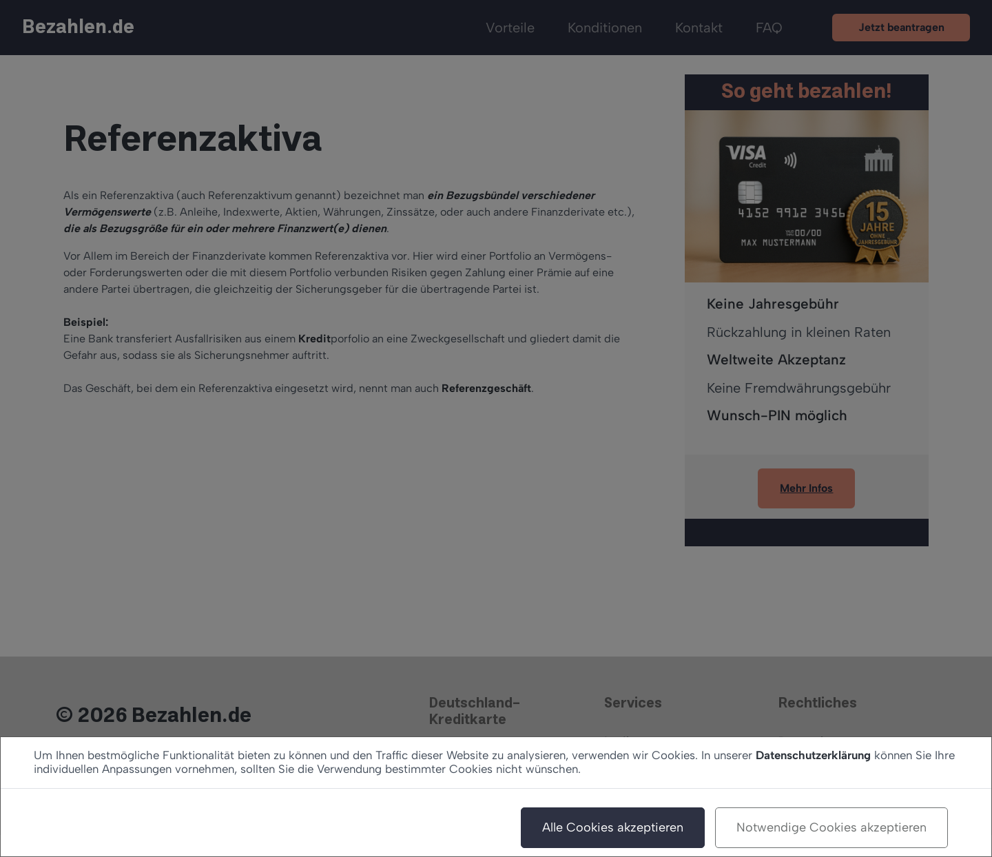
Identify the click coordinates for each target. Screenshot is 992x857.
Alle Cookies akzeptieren (612, 827)
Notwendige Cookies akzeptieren (831, 827)
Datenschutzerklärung (813, 755)
